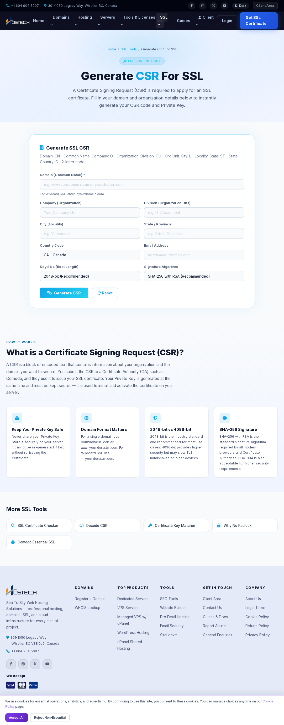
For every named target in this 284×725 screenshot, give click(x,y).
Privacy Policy (257, 635)
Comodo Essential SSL (33, 542)
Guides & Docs (215, 617)
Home (38, 20)
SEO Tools (169, 599)
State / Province (157, 224)
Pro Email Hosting (175, 617)
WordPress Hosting (133, 633)
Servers (106, 20)
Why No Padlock (234, 525)
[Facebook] (191, 5)
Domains (60, 20)
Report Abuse (214, 626)
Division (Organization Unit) (167, 203)
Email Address (156, 245)
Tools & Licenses (138, 20)
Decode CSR (93, 525)
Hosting (83, 20)
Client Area (265, 6)
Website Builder (173, 608)
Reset (105, 293)
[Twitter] (213, 5)
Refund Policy (257, 626)
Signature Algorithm (161, 267)
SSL (162, 20)
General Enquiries (217, 635)
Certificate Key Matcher (171, 525)
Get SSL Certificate (256, 20)
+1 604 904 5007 (25, 6)
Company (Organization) (61, 203)
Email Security (172, 626)
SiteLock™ (168, 635)
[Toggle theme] (240, 6)
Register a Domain (90, 599)
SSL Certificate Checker (34, 525)
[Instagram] (202, 5)
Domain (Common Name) (62, 175)
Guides (183, 20)
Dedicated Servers (133, 599)
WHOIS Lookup (87, 608)
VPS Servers (128, 608)
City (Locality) (52, 224)
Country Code (52, 245)
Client (205, 20)
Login (227, 20)
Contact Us (212, 608)
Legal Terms (255, 608)
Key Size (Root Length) (59, 267)
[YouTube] (224, 5)
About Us (253, 599)
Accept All (16, 717)
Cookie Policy (257, 617)
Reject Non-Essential (50, 717)
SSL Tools (129, 49)
